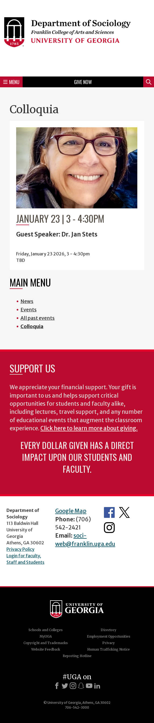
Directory (108, 630)
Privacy (108, 643)
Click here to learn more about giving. (89, 428)
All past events (37, 318)
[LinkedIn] (97, 685)
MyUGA (46, 636)
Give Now (83, 81)
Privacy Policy (20, 549)
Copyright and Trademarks (45, 643)
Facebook (109, 512)
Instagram (109, 527)
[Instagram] (73, 685)
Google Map (70, 511)
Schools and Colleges (46, 630)
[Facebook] (57, 685)
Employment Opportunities (108, 636)
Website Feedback (45, 649)
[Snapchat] (81, 685)
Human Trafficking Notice (108, 649)
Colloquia (31, 326)
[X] (65, 685)
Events (28, 309)
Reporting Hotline (77, 656)
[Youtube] (89, 685)
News (26, 301)
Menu (11, 81)
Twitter (124, 512)
